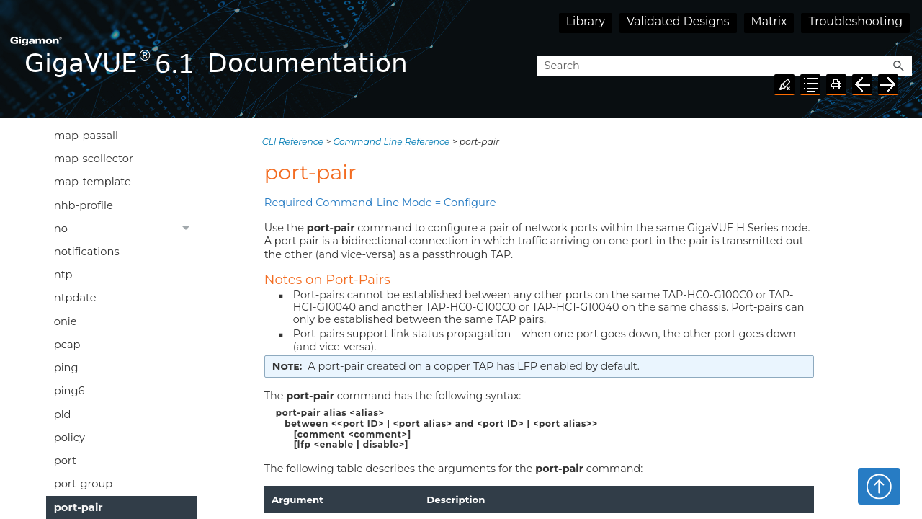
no (126, 228)
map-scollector (93, 158)
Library (585, 21)
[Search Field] (724, 66)
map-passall (86, 135)
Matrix (769, 21)
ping (66, 367)
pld (62, 414)
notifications (87, 251)
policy (69, 437)
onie (65, 321)
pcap (67, 344)
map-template (92, 181)
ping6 (69, 390)
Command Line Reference (391, 141)
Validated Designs (678, 21)
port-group (83, 483)
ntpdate (75, 297)
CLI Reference (292, 141)
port (65, 460)
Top (879, 486)
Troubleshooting (855, 21)
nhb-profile (83, 205)
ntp (63, 274)
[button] (899, 66)
